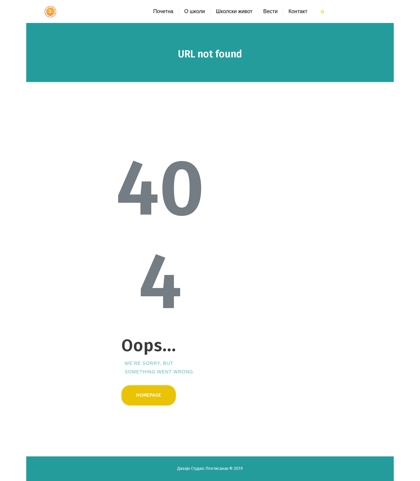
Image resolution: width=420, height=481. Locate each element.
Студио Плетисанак (210, 468)
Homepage (148, 395)
